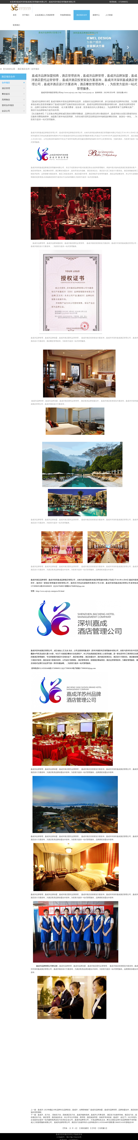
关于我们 (25, 15)
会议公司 (6, 111)
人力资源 (109, 15)
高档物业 (6, 100)
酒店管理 (6, 88)
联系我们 (16, 25)
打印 (93, 1128)
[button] (10, 47)
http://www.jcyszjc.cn (86, 92)
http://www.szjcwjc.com (69, 92)
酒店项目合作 (81, 15)
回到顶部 (84, 1128)
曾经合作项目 (8, 105)
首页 (14, 15)
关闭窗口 (102, 1128)
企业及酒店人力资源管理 (44, 15)
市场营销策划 (65, 15)
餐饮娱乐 (6, 94)
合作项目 (35, 69)
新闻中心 (96, 15)
